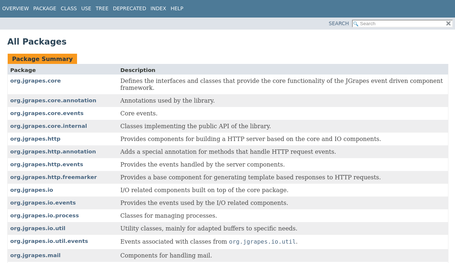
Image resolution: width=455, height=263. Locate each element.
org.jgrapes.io (31, 190)
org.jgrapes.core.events (47, 113)
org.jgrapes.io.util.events (49, 241)
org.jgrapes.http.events (46, 164)
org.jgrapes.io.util (37, 228)
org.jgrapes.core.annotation (53, 100)
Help (177, 8)
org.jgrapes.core (35, 80)
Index (158, 8)
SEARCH (339, 23)
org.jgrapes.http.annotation (53, 151)
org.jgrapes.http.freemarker (53, 177)
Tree (102, 8)
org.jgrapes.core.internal (48, 126)
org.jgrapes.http (35, 139)
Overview (15, 8)
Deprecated (129, 8)
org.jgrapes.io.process (44, 215)
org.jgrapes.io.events (43, 202)
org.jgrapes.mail (35, 255)
